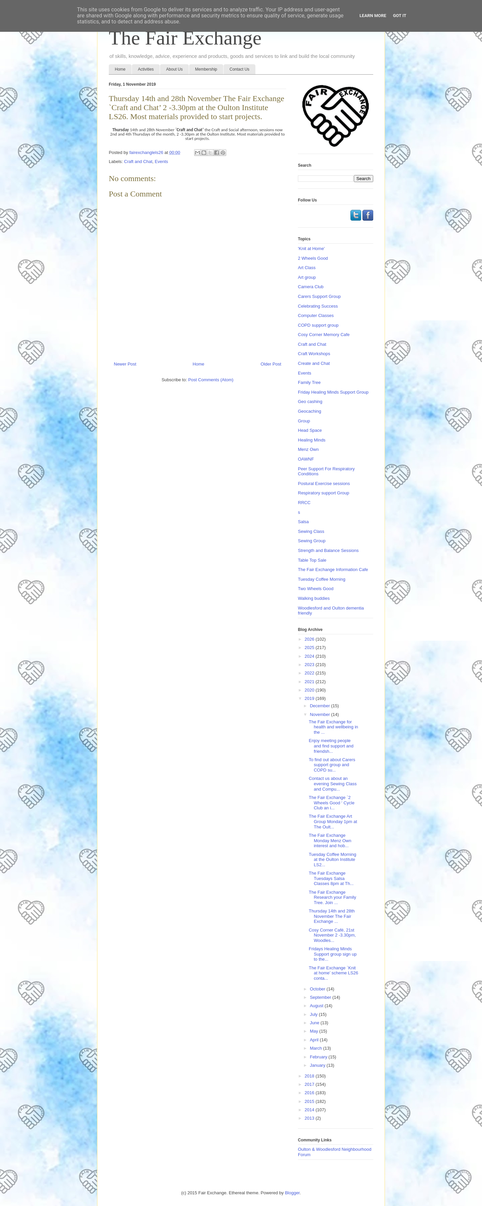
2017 (310, 1084)
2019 (310, 698)
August (317, 1005)
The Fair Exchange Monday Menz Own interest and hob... (330, 840)
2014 (310, 1109)
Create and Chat (314, 363)
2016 (310, 1092)
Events (161, 161)
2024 (310, 656)
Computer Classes (316, 315)
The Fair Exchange (185, 38)
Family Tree (309, 382)
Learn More (372, 15)
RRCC (304, 502)
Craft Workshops (314, 353)
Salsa (303, 521)
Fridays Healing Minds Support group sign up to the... (332, 954)
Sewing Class (311, 531)
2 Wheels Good (313, 258)
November (320, 714)
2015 (310, 1101)
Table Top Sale (312, 560)
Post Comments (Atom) (210, 379)
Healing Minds (311, 440)
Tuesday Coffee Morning (321, 579)
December (320, 705)
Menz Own (308, 449)
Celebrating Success (318, 306)
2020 (310, 690)
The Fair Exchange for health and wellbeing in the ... (333, 727)
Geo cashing (310, 401)
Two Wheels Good (315, 588)
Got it (399, 15)
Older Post (271, 364)
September (321, 997)
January (318, 1065)
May (314, 1031)
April (315, 1039)
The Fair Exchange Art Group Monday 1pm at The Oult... (333, 821)
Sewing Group (311, 540)
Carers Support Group (319, 296)
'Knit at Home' (311, 248)
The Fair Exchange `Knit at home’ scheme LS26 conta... (333, 973)
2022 (310, 672)
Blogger (292, 1192)
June (315, 1022)
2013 (310, 1118)
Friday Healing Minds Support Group (333, 392)
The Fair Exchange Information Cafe (333, 569)
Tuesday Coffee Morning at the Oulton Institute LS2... (332, 859)
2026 (310, 639)
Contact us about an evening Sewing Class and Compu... (332, 783)
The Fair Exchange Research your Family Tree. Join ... (332, 897)
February (319, 1056)
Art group (307, 277)
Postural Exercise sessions (324, 483)
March (316, 1048)
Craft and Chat (138, 161)
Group (304, 420)
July (314, 1014)
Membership (206, 69)
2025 (310, 647)
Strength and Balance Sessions (328, 550)
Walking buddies (314, 598)
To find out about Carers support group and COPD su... (332, 765)
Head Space (310, 430)
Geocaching (309, 411)
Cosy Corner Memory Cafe (324, 334)
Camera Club (311, 286)
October (318, 988)
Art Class (307, 267)
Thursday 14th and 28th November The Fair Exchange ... (331, 916)
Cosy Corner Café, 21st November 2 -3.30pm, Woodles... (332, 935)
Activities (146, 69)
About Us (174, 69)
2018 (310, 1075)
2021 (310, 681)
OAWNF (306, 459)
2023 (310, 664)
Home (120, 69)
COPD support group (318, 325)
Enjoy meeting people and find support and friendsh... (331, 745)
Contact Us (239, 69)
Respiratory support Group (323, 492)
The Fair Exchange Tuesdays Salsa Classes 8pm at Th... (331, 878)
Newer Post (125, 364)
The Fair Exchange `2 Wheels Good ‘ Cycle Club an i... (331, 802)
